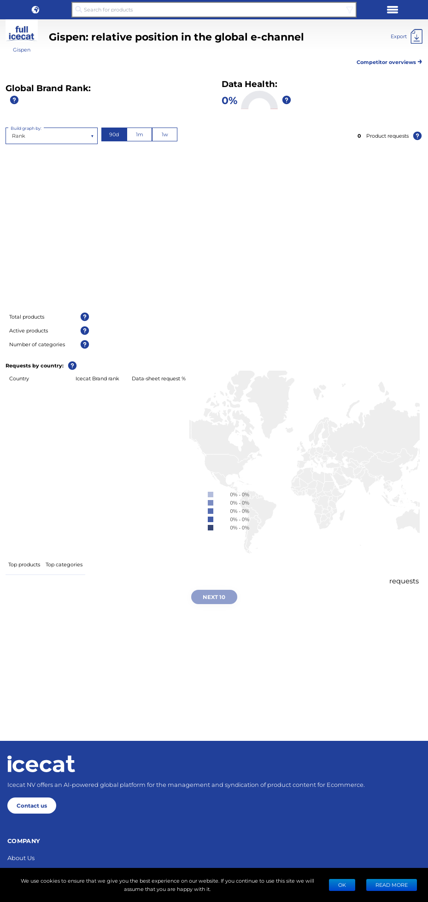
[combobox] (12, 136)
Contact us (32, 805)
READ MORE (391, 884)
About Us (21, 858)
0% (229, 100)
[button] (35, 9)
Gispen (21, 49)
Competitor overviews (389, 60)
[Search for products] (214, 10)
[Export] (406, 36)
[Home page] (41, 764)
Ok (342, 884)
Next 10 (214, 596)
